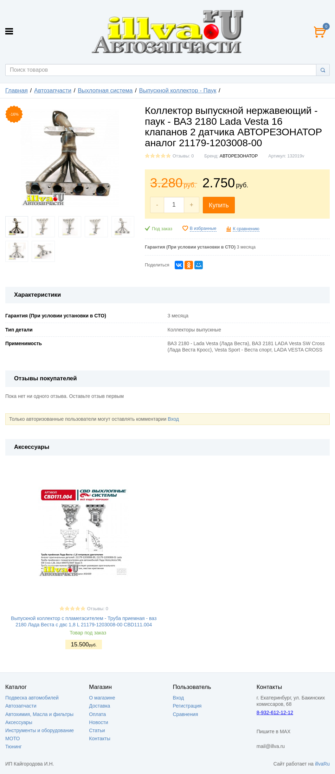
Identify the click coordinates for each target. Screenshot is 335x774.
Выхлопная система (105, 90)
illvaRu (322, 764)
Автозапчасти (52, 90)
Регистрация (187, 706)
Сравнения (185, 714)
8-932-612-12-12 (275, 712)
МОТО (12, 738)
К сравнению (246, 228)
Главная (16, 90)
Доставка (99, 706)
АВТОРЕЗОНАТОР (239, 156)
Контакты (99, 738)
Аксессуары (18, 722)
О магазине (102, 698)
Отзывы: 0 (183, 156)
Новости (98, 722)
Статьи (97, 730)
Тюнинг (13, 746)
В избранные (203, 228)
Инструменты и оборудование (39, 730)
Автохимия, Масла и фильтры (39, 714)
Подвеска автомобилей (32, 698)
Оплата (97, 714)
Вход (173, 419)
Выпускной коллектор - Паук (178, 90)
